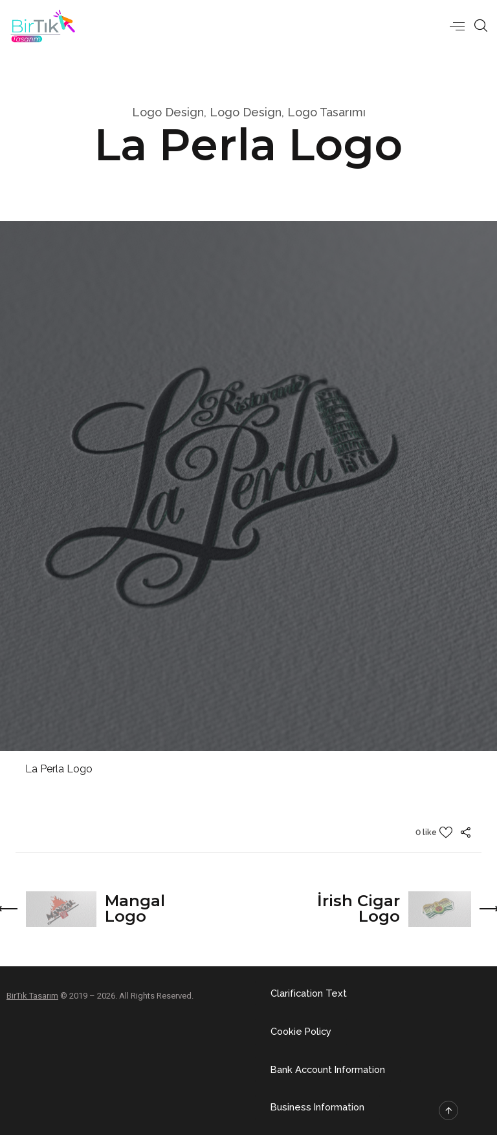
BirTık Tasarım (32, 995)
